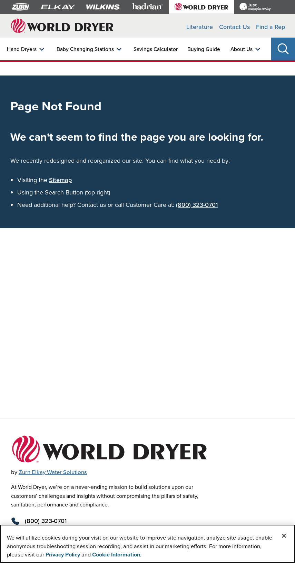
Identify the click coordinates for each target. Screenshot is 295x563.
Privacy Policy (63, 554)
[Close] (284, 535)
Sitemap (60, 179)
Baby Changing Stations (85, 49)
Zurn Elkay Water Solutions (53, 472)
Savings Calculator (156, 49)
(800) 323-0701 (197, 204)
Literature (199, 26)
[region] (147, 544)
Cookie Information (116, 554)
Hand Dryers (22, 49)
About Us (241, 49)
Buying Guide (203, 49)
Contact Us (234, 26)
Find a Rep (270, 26)
